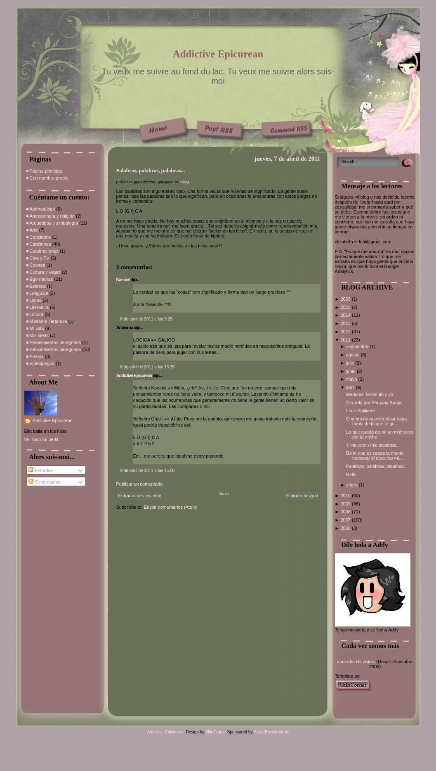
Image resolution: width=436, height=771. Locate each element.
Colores (37, 265)
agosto (353, 354)
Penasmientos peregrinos (55, 342)
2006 (346, 528)
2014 (346, 315)
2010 (346, 495)
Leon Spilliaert (360, 410)
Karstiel (123, 279)
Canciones (40, 244)
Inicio (224, 493)
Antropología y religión (52, 216)
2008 (346, 511)
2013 (346, 323)
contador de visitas (356, 661)
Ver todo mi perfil (41, 439)
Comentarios (44, 481)
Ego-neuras (41, 279)
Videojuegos (42, 363)
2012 (346, 331)
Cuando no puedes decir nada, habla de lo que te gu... (377, 421)
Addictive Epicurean (218, 53)
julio (351, 363)
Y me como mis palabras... (373, 445)
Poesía (37, 356)
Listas (36, 300)
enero (352, 484)
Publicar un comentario (139, 484)
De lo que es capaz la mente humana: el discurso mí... (374, 455)
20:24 (184, 182)
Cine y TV (39, 258)
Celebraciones (44, 251)
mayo (352, 379)
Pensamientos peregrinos (55, 349)
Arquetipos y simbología (54, 223)
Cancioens (40, 237)
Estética (38, 286)
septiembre (358, 346)
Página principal (46, 170)
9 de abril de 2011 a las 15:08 (147, 470)
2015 (346, 307)
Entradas (40, 470)
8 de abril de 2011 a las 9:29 (146, 319)
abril (351, 387)
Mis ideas (39, 335)
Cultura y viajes (45, 272)
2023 (346, 299)
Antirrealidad (42, 208)
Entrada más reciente (140, 495)
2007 (346, 519)
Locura (37, 314)
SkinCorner (215, 732)
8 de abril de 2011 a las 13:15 (147, 367)
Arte (34, 230)
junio (351, 371)
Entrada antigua (302, 495)
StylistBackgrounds (271, 732)
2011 (346, 339)
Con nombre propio (49, 178)
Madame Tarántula (48, 321)
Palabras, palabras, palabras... (150, 170)
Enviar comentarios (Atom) (171, 507)
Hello (351, 474)
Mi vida (37, 328)
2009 (346, 503)
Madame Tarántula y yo (369, 394)
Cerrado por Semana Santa (374, 402)
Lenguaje (39, 293)
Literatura (39, 307)
